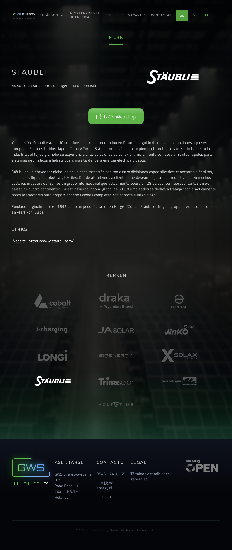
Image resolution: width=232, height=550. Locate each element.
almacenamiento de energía (85, 15)
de (215, 15)
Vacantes (137, 15)
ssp (109, 15)
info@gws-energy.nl (106, 485)
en (205, 15)
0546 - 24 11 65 (111, 473)
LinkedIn (104, 496)
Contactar (161, 15)
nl (195, 15)
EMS (120, 15)
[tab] (116, 38)
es (46, 484)
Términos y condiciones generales (150, 476)
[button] (51, 15)
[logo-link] (24, 15)
